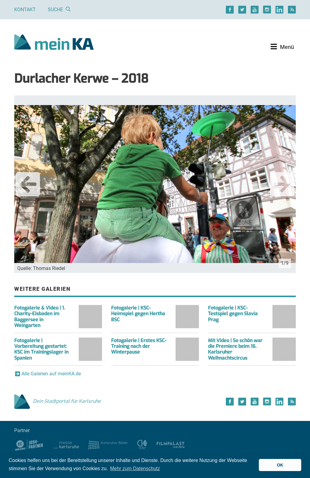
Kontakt (25, 9)
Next (282, 184)
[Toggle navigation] (282, 47)
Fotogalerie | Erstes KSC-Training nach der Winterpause (139, 346)
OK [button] (280, 465)
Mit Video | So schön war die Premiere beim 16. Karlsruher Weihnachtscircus (235, 349)
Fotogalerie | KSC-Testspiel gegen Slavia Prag (233, 313)
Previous (28, 184)
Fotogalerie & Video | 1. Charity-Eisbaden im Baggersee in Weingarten (39, 317)
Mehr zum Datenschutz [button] (135, 468)
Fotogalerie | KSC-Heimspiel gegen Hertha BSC (138, 313)
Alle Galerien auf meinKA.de (51, 374)
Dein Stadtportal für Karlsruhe (57, 401)
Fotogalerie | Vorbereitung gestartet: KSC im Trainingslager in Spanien (41, 349)
